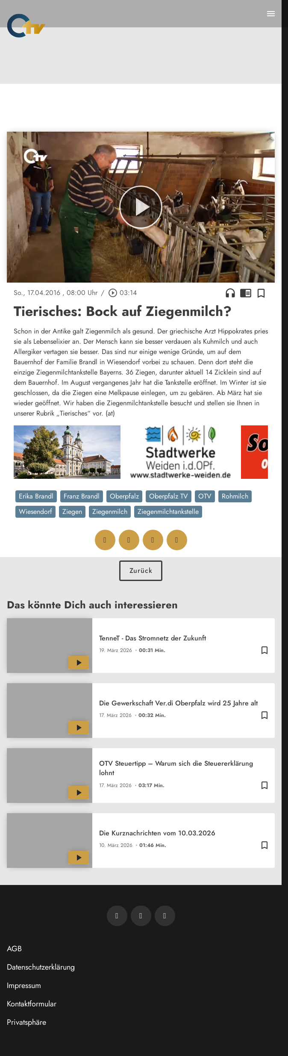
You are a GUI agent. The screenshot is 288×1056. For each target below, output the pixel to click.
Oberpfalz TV (168, 496)
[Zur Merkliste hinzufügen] (261, 293)
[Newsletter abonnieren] (117, 916)
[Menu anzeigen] (271, 13)
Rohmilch (235, 496)
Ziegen (72, 511)
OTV (205, 496)
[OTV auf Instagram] (165, 916)
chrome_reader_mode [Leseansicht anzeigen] (246, 293)
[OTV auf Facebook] (141, 916)
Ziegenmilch (109, 511)
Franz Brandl (82, 496)
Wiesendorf (35, 511)
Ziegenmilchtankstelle (168, 511)
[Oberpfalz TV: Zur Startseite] (26, 25)
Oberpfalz (124, 496)
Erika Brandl (36, 496)
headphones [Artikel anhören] (230, 293)
